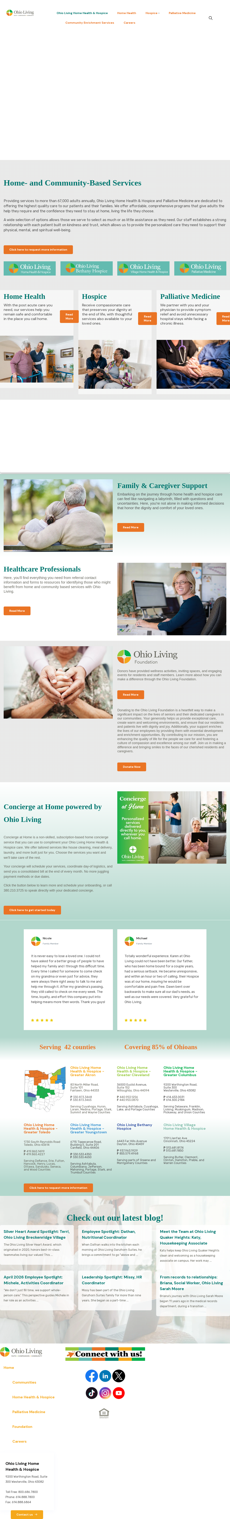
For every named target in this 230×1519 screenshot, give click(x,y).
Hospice (151, 13)
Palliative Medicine (182, 13)
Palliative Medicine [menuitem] (28, 1411)
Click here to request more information (38, 249)
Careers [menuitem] (19, 1441)
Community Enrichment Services (89, 23)
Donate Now (131, 767)
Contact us (26, 1514)
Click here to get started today (32, 910)
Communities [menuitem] (24, 1382)
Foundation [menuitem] (22, 1426)
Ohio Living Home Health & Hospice (82, 13)
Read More (69, 316)
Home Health (126, 13)
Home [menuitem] (9, 1367)
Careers (129, 23)
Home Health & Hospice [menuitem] (33, 1397)
